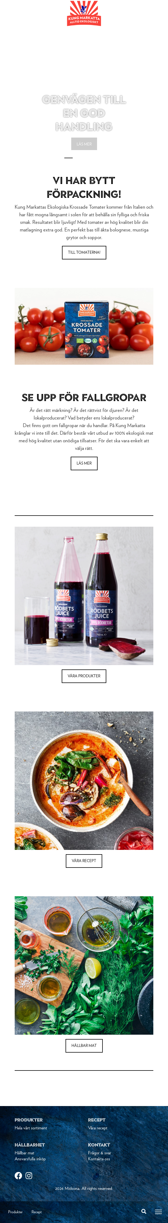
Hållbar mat (24, 1153)
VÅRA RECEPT (84, 861)
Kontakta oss (99, 1159)
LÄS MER (84, 144)
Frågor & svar (99, 1153)
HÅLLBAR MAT (84, 1046)
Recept (37, 1212)
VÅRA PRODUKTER (84, 676)
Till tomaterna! (84, 253)
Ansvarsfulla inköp (30, 1159)
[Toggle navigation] (158, 1211)
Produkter (15, 1212)
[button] (25, 81)
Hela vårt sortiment (31, 1128)
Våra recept (97, 1128)
